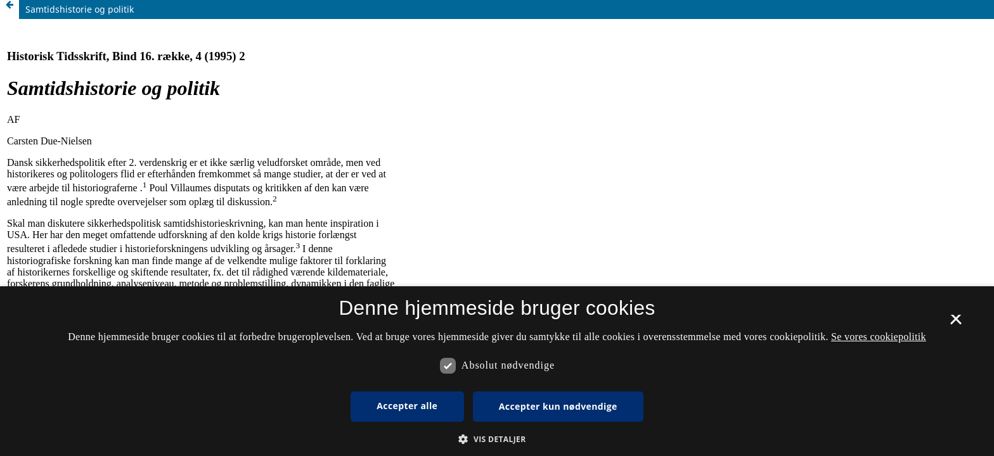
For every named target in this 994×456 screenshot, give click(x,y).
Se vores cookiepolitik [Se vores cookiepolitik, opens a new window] (878, 336)
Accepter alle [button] (407, 406)
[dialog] (497, 371)
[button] (497, 439)
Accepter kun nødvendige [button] (558, 406)
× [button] (955, 323)
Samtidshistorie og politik (79, 9)
